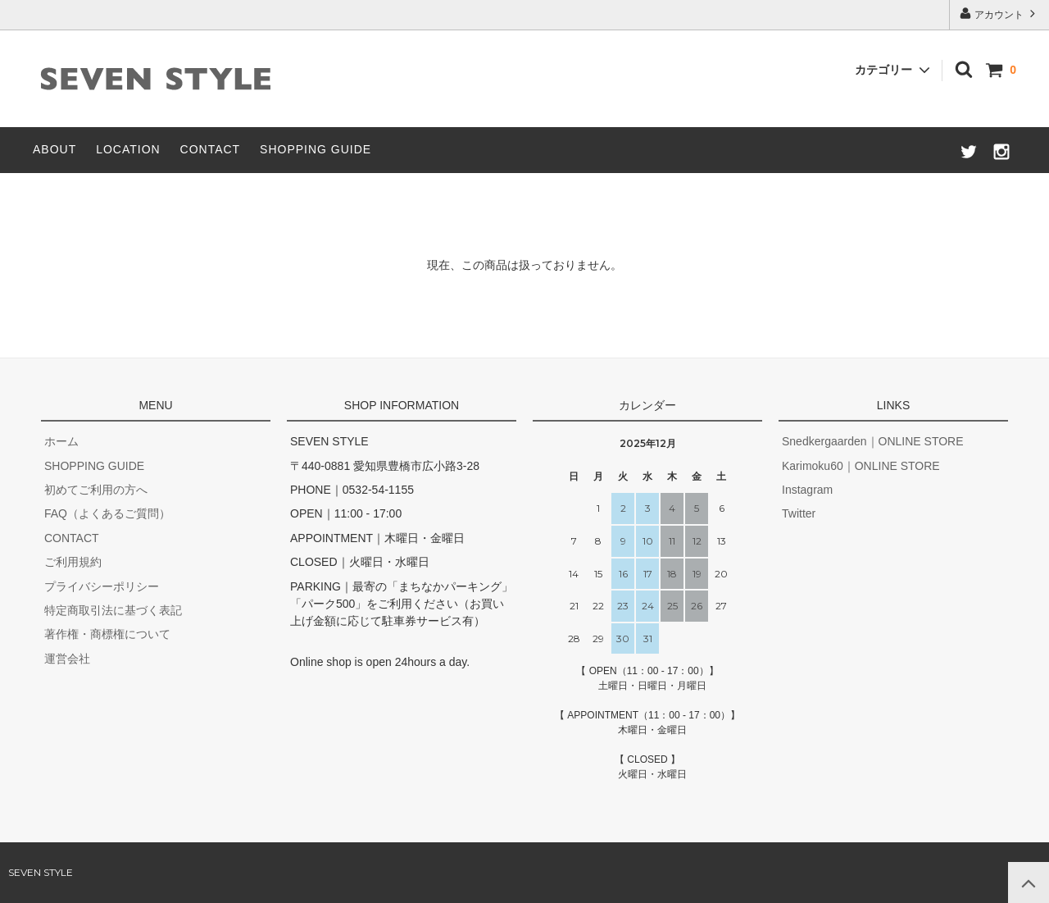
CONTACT (210, 149)
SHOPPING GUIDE (315, 149)
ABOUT (54, 149)
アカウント (999, 14)
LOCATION (128, 149)
